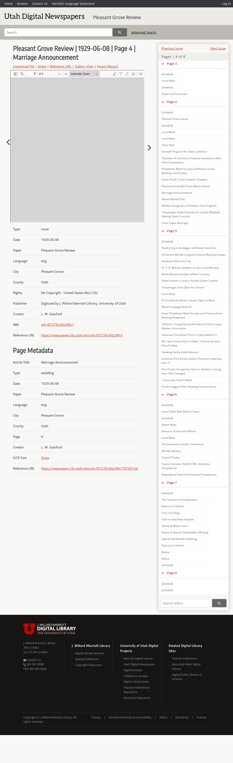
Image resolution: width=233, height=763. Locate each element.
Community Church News (177, 380)
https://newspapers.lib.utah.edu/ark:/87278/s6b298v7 (82, 335)
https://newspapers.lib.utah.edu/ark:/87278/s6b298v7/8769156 (89, 468)
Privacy (96, 717)
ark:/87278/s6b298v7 (57, 324)
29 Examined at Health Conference (183, 444)
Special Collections (87, 659)
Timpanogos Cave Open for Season (183, 287)
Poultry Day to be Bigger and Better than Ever (189, 248)
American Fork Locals (174, 94)
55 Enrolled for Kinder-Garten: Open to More (188, 300)
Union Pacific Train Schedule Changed (184, 179)
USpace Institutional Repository (136, 689)
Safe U (163, 717)
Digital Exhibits (133, 670)
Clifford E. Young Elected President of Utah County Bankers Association (192, 326)
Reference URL (60, 66)
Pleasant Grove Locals (175, 119)
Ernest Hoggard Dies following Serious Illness (189, 386)
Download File (23, 66)
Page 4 (172, 102)
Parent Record (107, 66)
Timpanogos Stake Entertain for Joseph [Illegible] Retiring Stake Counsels (191, 214)
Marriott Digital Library (138, 658)
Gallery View (84, 66)
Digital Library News (136, 681)
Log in (226, 4)
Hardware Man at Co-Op (176, 261)
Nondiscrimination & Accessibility (130, 717)
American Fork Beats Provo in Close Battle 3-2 (189, 335)
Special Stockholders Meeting (179, 539)
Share (42, 66)
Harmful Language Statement (73, 4)
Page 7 (172, 483)
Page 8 (172, 573)
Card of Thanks (171, 457)
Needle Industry (171, 451)
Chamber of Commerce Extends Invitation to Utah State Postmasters (191, 160)
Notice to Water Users (175, 526)
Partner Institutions (184, 658)
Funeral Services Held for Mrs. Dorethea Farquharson (186, 466)
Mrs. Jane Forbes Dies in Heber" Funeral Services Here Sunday (191, 343)
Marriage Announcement (177, 193)
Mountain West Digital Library (186, 666)
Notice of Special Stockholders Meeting (185, 532)
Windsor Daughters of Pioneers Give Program (189, 206)
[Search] (58, 32)
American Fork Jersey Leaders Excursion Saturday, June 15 (192, 361)
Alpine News (169, 425)
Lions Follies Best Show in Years (181, 411)
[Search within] (185, 603)
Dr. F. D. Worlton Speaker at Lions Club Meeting (190, 267)
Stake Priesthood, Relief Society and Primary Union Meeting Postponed (192, 315)
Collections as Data (136, 676)
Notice (165, 552)
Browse (22, 4)
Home (8, 4)
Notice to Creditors (173, 506)
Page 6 (172, 394)
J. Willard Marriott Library (39, 643)
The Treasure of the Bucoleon (179, 500)
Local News (168, 81)
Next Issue (218, 48)
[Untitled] (167, 74)
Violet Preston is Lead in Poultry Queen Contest (190, 280)
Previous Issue (172, 48)
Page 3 (172, 64)
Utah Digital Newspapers (139, 664)
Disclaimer (182, 717)
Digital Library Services (89, 653)
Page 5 (172, 231)
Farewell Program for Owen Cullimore (184, 151)
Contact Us (40, 4)
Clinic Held (168, 145)
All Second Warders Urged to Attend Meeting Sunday (193, 254)
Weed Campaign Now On (177, 307)
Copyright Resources (88, 665)
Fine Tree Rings (171, 513)
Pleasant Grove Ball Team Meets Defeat (186, 186)
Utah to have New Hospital (178, 519)
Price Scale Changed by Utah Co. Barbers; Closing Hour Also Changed (191, 371)
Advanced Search (143, 32)
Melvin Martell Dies (173, 199)
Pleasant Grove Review (117, 17)
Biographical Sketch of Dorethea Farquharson (189, 474)
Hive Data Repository (137, 698)
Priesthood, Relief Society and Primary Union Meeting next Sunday (188, 171)
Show (45, 458)
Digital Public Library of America (186, 677)
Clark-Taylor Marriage (175, 223)
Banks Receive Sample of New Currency (185, 274)
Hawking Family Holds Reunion (180, 352)
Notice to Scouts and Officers (179, 431)
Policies (201, 717)
